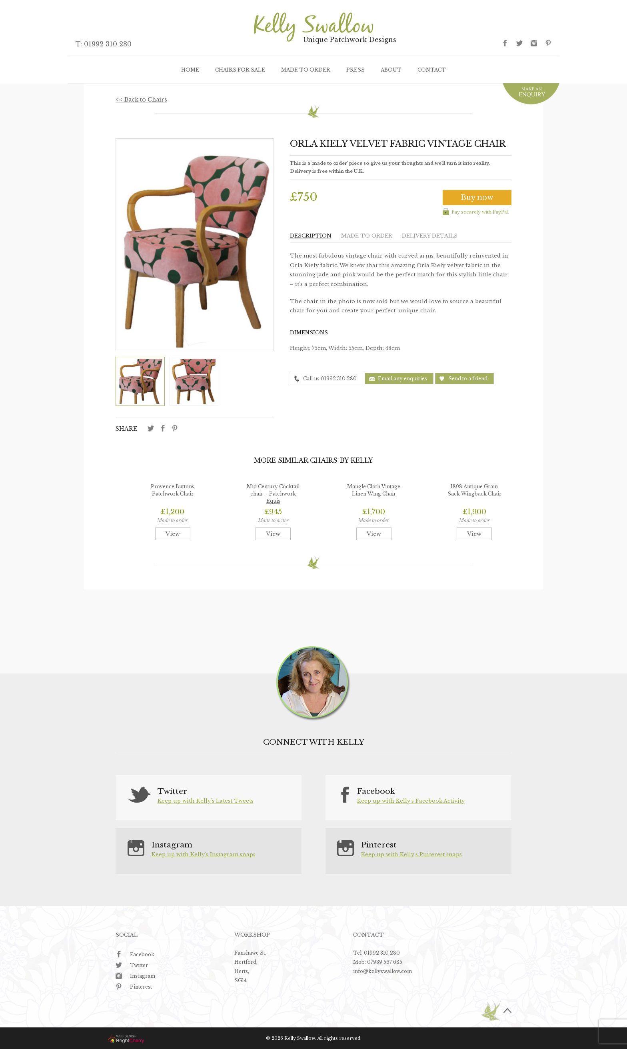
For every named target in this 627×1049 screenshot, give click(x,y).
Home (190, 70)
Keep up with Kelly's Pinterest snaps (411, 854)
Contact (431, 70)
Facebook (135, 954)
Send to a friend (467, 379)
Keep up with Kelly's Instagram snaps (204, 854)
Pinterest (134, 987)
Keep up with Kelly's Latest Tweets (206, 800)
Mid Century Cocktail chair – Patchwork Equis (273, 494)
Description (310, 235)
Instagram (135, 976)
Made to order (305, 70)
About (391, 70)
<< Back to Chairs (141, 99)
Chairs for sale (240, 70)
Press (355, 70)
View (173, 533)
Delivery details (429, 235)
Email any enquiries (402, 379)
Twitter (132, 965)
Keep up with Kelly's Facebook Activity (411, 800)
